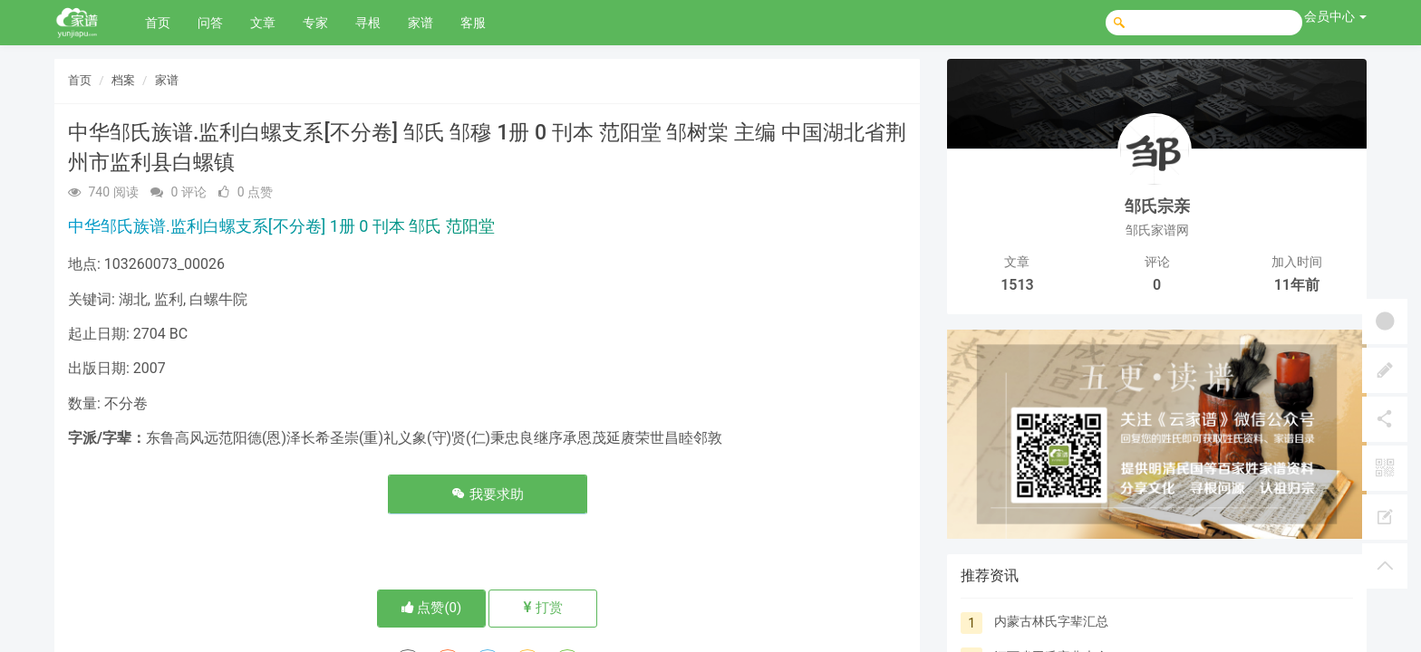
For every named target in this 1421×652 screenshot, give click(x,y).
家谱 (420, 22)
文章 (263, 22)
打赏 (543, 607)
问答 (210, 22)
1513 (1017, 284)
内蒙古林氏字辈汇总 (1051, 621)
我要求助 (487, 494)
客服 (473, 22)
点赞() (431, 607)
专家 (315, 22)
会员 (1335, 16)
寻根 (368, 22)
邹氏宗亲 (1157, 206)
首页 (157, 22)
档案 (123, 80)
